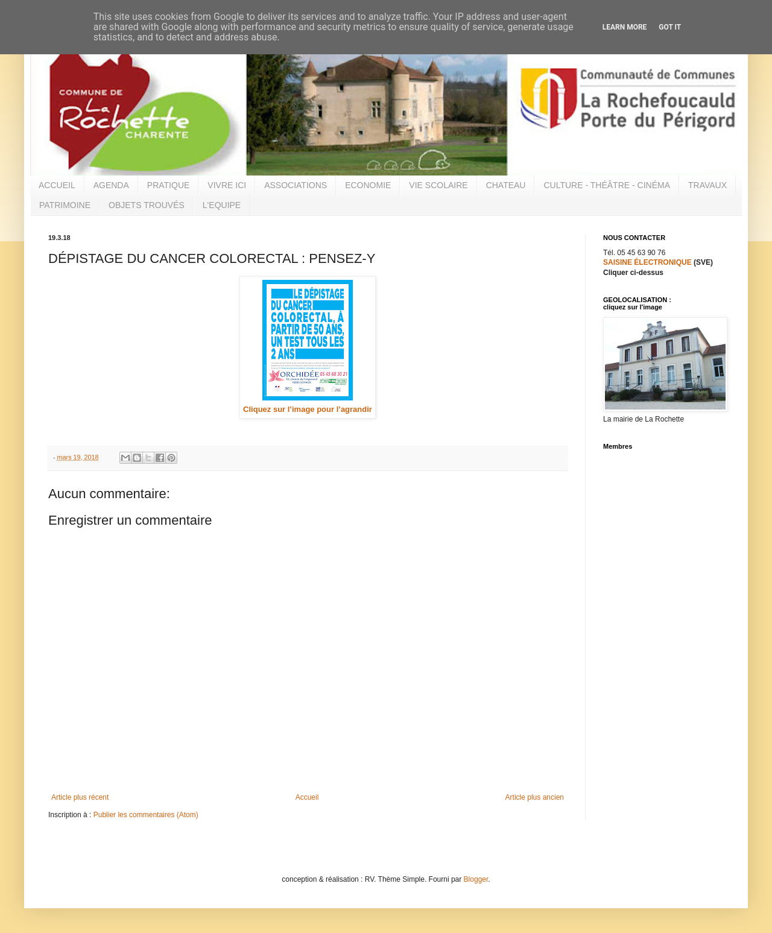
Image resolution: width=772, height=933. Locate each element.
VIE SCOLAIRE (438, 185)
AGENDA (111, 185)
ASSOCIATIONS (295, 185)
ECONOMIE (368, 185)
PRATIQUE (168, 185)
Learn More (625, 27)
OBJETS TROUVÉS (147, 205)
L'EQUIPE (222, 205)
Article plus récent (80, 797)
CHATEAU (506, 185)
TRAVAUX (707, 185)
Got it (670, 27)
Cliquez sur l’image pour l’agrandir (307, 409)
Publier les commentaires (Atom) (145, 815)
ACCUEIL (57, 185)
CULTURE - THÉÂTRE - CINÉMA (606, 185)
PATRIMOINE (64, 205)
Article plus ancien (534, 797)
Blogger (476, 879)
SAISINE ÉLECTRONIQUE (647, 262)
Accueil (307, 797)
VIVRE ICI (226, 185)
